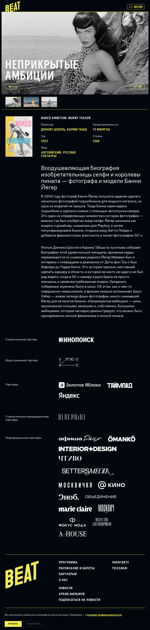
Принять (13, 624)
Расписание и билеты (77, 568)
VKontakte (120, 562)
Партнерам (68, 574)
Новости (66, 588)
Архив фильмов (72, 594)
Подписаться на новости (79, 600)
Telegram (119, 568)
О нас (63, 580)
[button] (32, 101)
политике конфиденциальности (104, 615)
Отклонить (33, 624)
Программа (68, 562)
